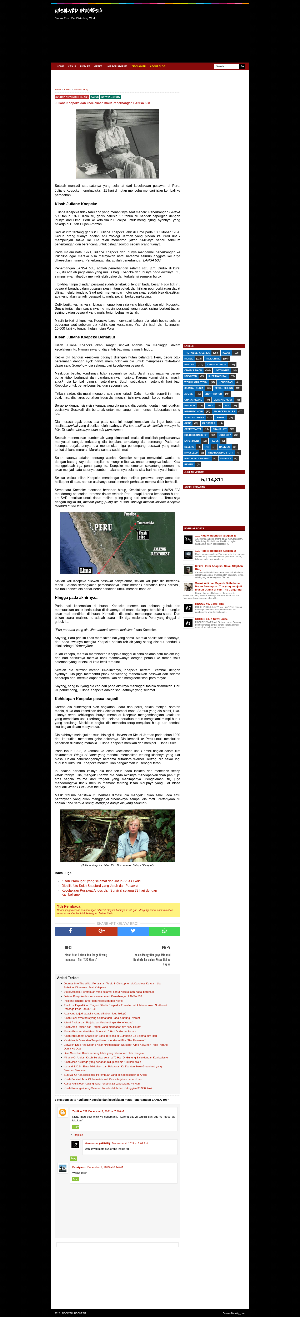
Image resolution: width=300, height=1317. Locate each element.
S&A (227, 405)
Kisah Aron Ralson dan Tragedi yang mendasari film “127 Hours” (102, 1026)
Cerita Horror (216, 364)
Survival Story (110, 97)
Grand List (220, 429)
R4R (207, 447)
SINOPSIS (225, 458)
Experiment (191, 441)
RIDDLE (188, 358)
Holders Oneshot (196, 435)
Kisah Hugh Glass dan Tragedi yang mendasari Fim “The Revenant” (105, 1040)
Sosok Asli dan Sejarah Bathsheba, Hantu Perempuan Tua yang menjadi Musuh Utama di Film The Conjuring (218, 586)
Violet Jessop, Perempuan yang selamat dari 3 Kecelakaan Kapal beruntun (109, 991)
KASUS (72, 66)
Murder (189, 364)
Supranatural (217, 376)
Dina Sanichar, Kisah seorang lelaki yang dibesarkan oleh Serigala (104, 1053)
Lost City (225, 435)
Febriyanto (79, 1167)
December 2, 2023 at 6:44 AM (105, 1167)
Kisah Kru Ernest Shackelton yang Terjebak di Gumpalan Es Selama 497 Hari (110, 1035)
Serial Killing (224, 388)
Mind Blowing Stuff (220, 452)
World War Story (196, 382)
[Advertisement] (179, 33)
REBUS (215, 441)
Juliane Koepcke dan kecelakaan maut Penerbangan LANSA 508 (103, 996)
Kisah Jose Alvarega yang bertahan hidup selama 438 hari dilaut (102, 1061)
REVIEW (188, 464)
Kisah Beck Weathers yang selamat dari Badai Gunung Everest (102, 1017)
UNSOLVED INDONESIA (78, 11)
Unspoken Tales (224, 411)
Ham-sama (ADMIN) (98, 1143)
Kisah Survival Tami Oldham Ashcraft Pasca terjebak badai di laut (103, 1079)
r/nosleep (191, 452)
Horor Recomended (197, 458)
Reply (76, 1127)
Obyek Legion (193, 370)
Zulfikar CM (79, 1111)
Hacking (224, 447)
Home (60, 66)
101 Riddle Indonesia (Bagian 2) (215, 550)
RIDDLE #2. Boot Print (209, 603)
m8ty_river (240, 1313)
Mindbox (189, 405)
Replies (78, 1134)
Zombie (188, 394)
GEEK (187, 423)
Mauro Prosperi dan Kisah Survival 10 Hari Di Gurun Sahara (100, 1031)
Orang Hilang (193, 399)
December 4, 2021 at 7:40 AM (106, 1111)
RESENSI (189, 447)
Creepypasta (192, 429)
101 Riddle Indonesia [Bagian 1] (215, 535)
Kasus (95, 97)
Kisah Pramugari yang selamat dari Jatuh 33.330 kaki (101, 881)
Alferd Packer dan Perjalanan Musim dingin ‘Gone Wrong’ (98, 1022)
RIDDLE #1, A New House (211, 619)
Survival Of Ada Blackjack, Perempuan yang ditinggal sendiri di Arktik (105, 1074)
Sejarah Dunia (193, 388)
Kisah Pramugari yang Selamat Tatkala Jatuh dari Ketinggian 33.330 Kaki (108, 1088)
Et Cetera (208, 423)
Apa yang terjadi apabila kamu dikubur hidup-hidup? (95, 1013)
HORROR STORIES (116, 66)
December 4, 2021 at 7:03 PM (130, 1143)
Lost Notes (222, 370)
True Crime (213, 358)
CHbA (210, 405)
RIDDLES (85, 66)
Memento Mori (193, 411)
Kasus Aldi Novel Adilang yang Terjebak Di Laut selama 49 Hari (102, 1083)
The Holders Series (197, 353)
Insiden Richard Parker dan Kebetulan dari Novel (93, 1000)
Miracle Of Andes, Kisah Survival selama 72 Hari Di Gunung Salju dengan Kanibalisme (116, 1057)
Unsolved (190, 376)
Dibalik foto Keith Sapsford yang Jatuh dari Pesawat (100, 885)
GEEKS (98, 66)
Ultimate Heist (223, 399)
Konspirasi (226, 382)
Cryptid (220, 417)
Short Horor (213, 394)
